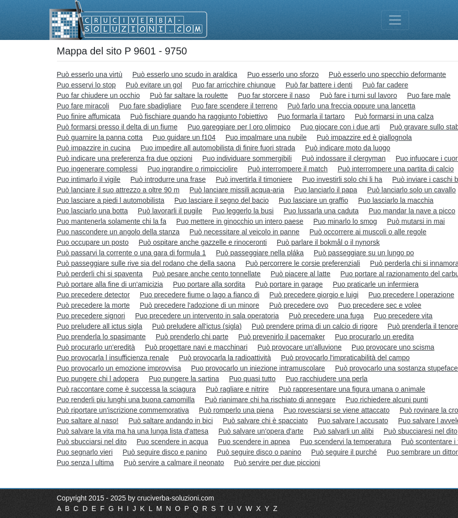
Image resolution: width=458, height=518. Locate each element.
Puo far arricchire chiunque (233, 85)
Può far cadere (385, 85)
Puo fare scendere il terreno (234, 106)
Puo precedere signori (91, 316)
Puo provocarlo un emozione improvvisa (119, 368)
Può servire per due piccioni (277, 463)
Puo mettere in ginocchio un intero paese (240, 221)
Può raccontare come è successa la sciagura (126, 389)
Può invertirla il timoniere (254, 179)
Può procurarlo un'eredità (96, 347)
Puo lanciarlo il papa (325, 190)
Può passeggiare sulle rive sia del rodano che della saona (146, 263)
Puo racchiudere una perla (327, 379)
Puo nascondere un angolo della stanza (118, 232)
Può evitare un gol (154, 85)
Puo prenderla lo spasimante (101, 337)
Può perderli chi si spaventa (100, 274)
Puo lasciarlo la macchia (396, 200)
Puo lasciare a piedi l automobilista (111, 200)
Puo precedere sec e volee (380, 305)
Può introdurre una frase (168, 179)
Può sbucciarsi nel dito (92, 442)
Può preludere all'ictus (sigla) (197, 326)
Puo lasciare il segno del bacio (221, 200)
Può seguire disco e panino (164, 452)
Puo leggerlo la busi (243, 211)
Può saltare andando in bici (170, 421)
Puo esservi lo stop (86, 85)
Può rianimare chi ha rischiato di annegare (270, 400)
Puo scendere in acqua (172, 442)
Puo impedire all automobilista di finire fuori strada (217, 148)
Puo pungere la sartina (184, 379)
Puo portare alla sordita (209, 284)
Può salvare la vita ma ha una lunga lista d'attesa (133, 431)
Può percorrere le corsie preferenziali (302, 263)
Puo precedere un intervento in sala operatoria (207, 316)
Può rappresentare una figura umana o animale (352, 389)
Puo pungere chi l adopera (98, 379)
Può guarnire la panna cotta (100, 137)
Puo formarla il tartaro (311, 116)
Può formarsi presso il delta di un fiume (117, 127)
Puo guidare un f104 (183, 137)
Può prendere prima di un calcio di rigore (315, 326)
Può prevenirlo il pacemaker (281, 337)
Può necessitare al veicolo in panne (244, 232)
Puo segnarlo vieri (85, 452)
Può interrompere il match (288, 169)
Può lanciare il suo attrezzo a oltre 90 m (118, 190)
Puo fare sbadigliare (150, 106)
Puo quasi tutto (252, 379)
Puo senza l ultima (85, 463)
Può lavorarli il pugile (170, 211)
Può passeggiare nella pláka (260, 253)
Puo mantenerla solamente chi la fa (111, 221)
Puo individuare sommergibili (247, 158)
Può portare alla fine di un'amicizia (110, 284)
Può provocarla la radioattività (225, 358)
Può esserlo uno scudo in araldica (184, 74)
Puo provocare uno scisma (393, 347)
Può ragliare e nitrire (237, 389)
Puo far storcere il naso (274, 95)
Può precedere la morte (93, 305)
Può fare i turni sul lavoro (358, 95)
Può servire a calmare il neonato (174, 463)
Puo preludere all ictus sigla (99, 326)
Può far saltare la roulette (189, 95)
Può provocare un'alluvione (300, 347)
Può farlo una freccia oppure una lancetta (352, 106)
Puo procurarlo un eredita (374, 337)
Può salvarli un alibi (344, 431)
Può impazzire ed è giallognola (364, 137)
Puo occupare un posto (93, 242)
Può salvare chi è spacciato (265, 421)
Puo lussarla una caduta (321, 211)
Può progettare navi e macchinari (196, 347)
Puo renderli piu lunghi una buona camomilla (126, 400)
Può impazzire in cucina (94, 148)
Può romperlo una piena (236, 410)
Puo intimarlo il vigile (89, 179)
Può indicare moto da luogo (347, 148)
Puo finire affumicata (88, 116)
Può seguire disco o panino (259, 452)
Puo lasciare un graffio (313, 200)
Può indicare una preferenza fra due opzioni (125, 158)
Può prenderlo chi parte (192, 337)
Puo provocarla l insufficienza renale (113, 358)
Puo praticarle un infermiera (376, 284)
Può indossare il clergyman (344, 158)
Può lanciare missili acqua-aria (236, 190)
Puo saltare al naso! (88, 421)
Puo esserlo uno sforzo (283, 74)
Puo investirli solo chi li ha (342, 179)
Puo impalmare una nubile (266, 137)
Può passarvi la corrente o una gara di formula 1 (131, 253)
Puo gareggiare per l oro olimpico (238, 127)
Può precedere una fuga (326, 316)
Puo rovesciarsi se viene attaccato (337, 410)
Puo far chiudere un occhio (98, 95)
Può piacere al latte (301, 274)
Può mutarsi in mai (416, 221)
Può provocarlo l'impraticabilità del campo (345, 358)
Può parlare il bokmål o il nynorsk (328, 242)
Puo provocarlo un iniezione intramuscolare (258, 368)
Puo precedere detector (93, 295)
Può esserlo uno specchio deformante (387, 74)
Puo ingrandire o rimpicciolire (192, 169)
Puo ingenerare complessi (97, 169)
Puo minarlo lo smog (345, 221)
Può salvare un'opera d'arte (260, 431)
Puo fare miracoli (83, 106)
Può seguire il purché (344, 452)
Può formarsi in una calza (394, 116)
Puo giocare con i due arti (340, 127)
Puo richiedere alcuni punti (387, 400)
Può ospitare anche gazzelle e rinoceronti (202, 242)
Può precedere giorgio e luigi (313, 295)
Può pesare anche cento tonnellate (206, 274)
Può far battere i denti (319, 85)
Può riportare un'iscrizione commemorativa (123, 410)
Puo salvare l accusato (353, 421)
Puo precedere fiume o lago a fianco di (200, 295)
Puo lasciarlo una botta (92, 211)
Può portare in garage (289, 284)
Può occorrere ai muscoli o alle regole (368, 232)
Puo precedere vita (403, 316)
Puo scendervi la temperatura (345, 442)
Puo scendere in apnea (254, 442)
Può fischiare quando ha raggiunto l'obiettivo (199, 116)
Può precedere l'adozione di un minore (199, 305)
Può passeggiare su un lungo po (364, 253)
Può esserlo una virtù (90, 74)
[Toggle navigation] (395, 20)
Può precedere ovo (298, 305)
